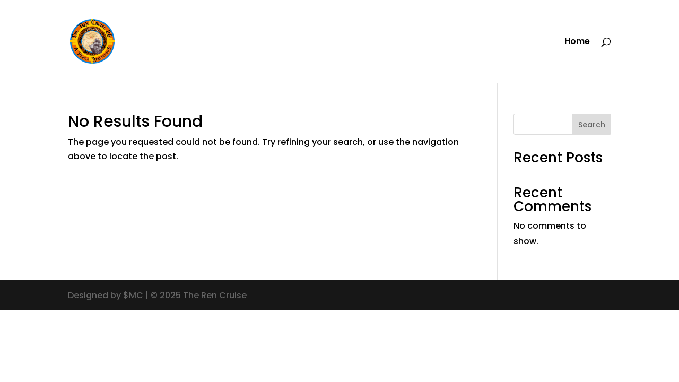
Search (591, 124)
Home (577, 42)
